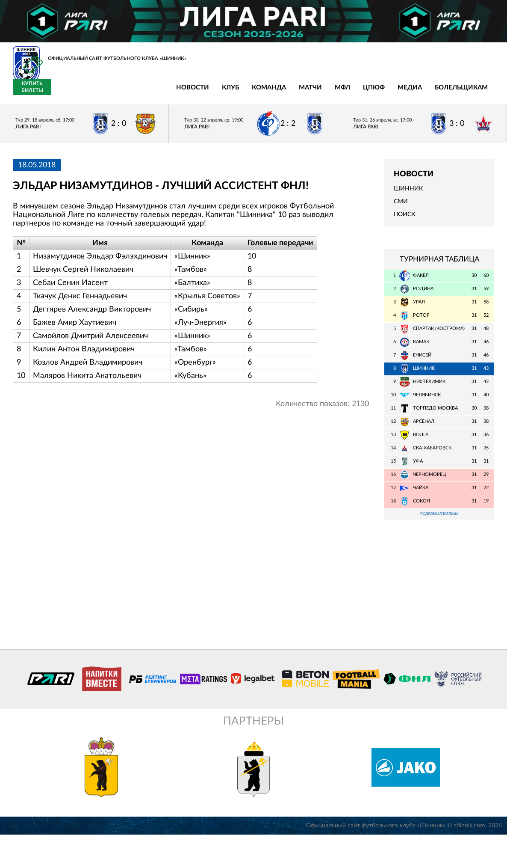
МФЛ (215, 92)
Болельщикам (333, 92)
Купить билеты (475, 92)
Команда (141, 92)
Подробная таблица (439, 519)
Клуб (103, 92)
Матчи (183, 92)
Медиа (282, 92)
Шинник (408, 193)
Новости (65, 92)
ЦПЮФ (246, 92)
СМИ (401, 207)
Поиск (404, 220)
